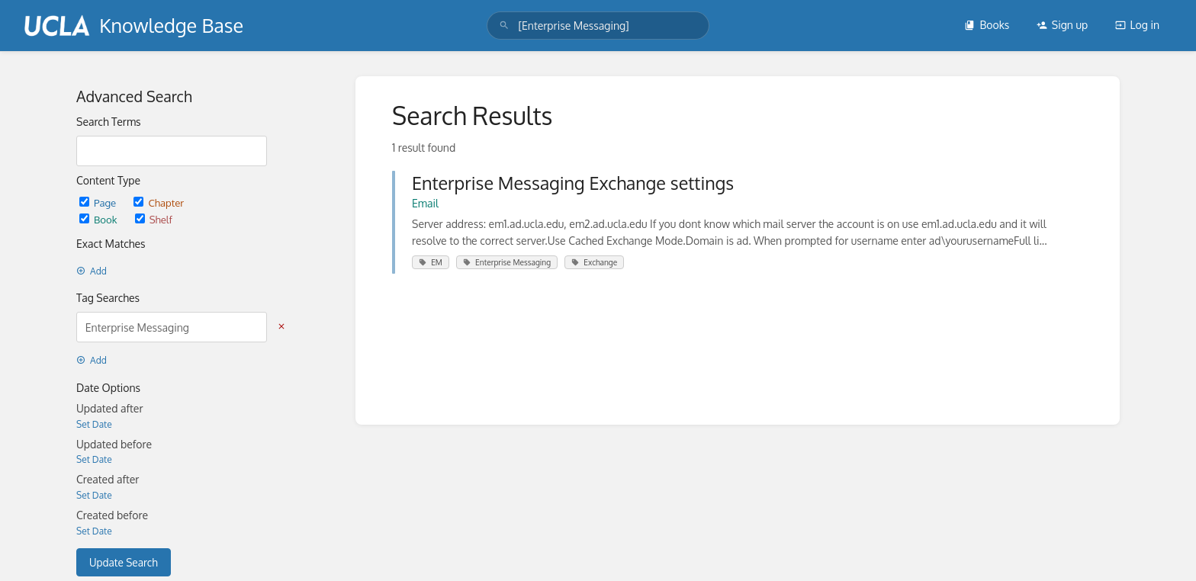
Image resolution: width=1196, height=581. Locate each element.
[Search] (504, 25)
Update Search (123, 562)
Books (986, 24)
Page (98, 202)
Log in (1137, 24)
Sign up (1062, 24)
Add (91, 271)
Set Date (94, 424)
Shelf (153, 219)
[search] (598, 25)
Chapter (158, 202)
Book (99, 219)
